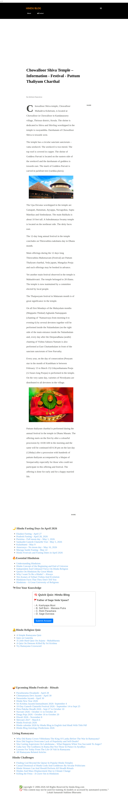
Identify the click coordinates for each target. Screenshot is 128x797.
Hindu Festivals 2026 (26, 722)
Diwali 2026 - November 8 (29, 717)
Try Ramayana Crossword (29, 646)
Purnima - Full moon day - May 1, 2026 (35, 539)
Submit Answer (44, 620)
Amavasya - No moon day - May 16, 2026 (36, 547)
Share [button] (89, 105)
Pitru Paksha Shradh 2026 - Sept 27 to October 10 (40, 709)
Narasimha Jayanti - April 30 (30, 698)
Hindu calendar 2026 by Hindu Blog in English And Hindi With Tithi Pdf (51, 725)
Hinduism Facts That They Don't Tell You (36, 579)
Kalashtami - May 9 (26, 544)
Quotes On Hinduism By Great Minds (34, 571)
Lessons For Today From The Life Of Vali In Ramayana (43, 749)
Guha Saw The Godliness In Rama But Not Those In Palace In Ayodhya (50, 746)
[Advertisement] (64, 36)
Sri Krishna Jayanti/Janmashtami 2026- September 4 (41, 703)
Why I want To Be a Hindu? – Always (34, 574)
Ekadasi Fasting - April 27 (29, 533)
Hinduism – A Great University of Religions (37, 582)
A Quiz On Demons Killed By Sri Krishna (36, 643)
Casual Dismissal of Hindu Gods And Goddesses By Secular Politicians (50, 765)
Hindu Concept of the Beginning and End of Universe (42, 566)
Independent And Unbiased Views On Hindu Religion (42, 569)
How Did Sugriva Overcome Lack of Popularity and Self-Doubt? (47, 741)
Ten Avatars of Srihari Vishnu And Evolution (38, 577)
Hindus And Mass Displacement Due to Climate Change (43, 771)
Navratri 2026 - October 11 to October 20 (36, 711)
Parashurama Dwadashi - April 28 (32, 693)
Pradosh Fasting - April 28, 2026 (32, 536)
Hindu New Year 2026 (27, 701)
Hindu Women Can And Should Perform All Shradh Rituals (45, 768)
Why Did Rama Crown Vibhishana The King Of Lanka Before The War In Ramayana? (58, 738)
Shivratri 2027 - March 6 (28, 720)
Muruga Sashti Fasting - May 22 (32, 550)
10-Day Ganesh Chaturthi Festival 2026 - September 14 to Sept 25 (48, 706)
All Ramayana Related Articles (31, 752)
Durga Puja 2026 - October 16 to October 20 (37, 714)
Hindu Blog (33, 8)
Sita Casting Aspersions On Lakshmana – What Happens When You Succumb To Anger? (59, 744)
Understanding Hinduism (28, 563)
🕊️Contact (39, 13)
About (28, 13)
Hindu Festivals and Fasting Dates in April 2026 (39, 552)
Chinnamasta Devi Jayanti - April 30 (34, 695)
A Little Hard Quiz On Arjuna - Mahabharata (38, 640)
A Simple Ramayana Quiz (28, 635)
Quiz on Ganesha (24, 638)
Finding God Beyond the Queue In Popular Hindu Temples (44, 763)
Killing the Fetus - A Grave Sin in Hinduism (37, 773)
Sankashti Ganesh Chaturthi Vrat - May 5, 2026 (39, 542)
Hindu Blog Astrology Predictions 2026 (35, 728)
